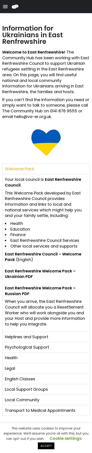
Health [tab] (11, 358)
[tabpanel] (46, 252)
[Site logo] (16, 6)
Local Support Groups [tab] (26, 389)
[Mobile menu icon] (5, 6)
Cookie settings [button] (66, 438)
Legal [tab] (10, 368)
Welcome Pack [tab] (19, 169)
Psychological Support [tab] (27, 347)
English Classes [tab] (20, 379)
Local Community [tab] (22, 400)
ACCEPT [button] (46, 446)
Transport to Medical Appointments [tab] (40, 410)
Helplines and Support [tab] (26, 337)
